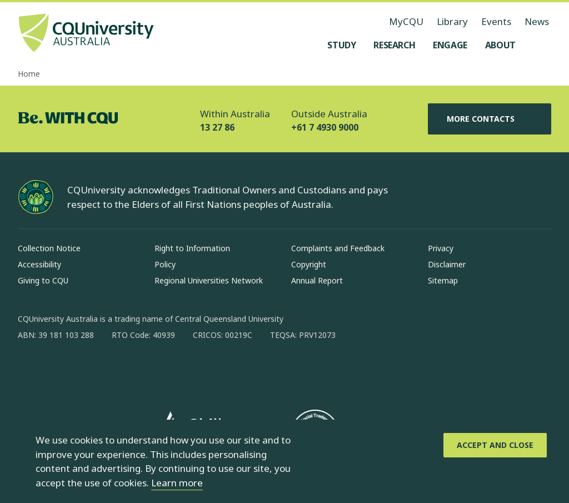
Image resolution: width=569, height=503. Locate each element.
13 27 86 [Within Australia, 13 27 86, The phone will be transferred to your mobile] (217, 127)
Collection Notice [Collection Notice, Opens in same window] (49, 248)
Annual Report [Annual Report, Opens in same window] (317, 280)
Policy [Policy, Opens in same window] (165, 264)
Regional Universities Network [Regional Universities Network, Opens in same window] (208, 280)
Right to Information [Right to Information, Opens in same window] (192, 248)
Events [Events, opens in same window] (496, 21)
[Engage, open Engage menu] (450, 45)
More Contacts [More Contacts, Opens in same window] (489, 119)
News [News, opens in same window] (537, 21)
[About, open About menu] (500, 45)
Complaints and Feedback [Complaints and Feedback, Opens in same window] (338, 248)
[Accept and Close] (495, 445)
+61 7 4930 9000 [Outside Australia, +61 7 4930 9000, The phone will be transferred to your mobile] (324, 127)
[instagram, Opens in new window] (59, 370)
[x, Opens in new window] (116, 370)
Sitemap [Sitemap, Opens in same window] (443, 280)
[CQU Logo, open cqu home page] (86, 34)
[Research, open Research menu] (394, 45)
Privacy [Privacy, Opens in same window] (440, 248)
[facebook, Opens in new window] (30, 370)
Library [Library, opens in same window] (452, 21)
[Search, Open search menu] (540, 45)
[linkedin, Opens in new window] (88, 370)
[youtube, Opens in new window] (145, 370)
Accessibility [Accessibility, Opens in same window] (39, 264)
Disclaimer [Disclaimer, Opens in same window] (447, 264)
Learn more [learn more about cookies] (177, 482)
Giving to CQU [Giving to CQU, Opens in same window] (43, 280)
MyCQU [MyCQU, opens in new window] (406, 21)
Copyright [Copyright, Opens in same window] (308, 264)
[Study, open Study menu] (341, 45)
